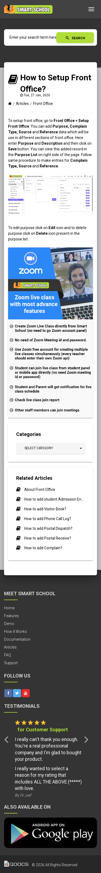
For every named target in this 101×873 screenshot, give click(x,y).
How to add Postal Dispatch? (48, 528)
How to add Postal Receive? (47, 538)
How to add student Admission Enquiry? (54, 499)
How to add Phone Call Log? (47, 519)
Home (9, 608)
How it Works (15, 631)
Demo (9, 623)
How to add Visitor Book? (45, 509)
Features (11, 616)
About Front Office (39, 489)
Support (11, 663)
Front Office (43, 103)
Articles (22, 103)
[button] (50, 448)
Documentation (17, 639)
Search (75, 38)
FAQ (7, 655)
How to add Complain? (43, 548)
